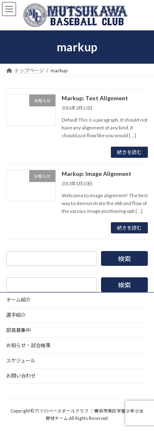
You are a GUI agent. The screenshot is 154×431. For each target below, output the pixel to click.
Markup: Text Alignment (95, 97)
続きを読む (129, 152)
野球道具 (16, 391)
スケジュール (20, 360)
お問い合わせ (21, 376)
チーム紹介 (18, 300)
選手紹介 (16, 315)
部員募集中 (18, 330)
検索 (124, 259)
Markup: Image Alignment (96, 173)
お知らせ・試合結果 (28, 345)
